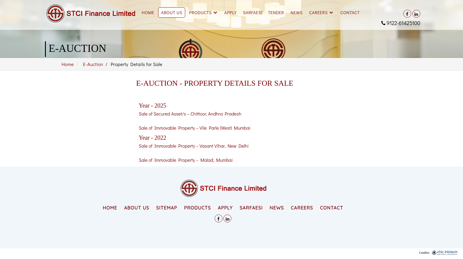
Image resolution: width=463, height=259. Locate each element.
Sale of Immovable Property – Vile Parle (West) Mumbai (194, 128)
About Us (172, 12)
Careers (318, 12)
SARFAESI (253, 12)
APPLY (225, 208)
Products (200, 12)
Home (148, 12)
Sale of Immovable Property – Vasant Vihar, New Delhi (194, 146)
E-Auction (93, 64)
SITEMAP (166, 208)
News (296, 12)
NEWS (277, 208)
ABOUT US (136, 208)
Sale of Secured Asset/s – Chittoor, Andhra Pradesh (190, 113)
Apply (230, 12)
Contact (350, 12)
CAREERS (302, 208)
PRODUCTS (197, 208)
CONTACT (331, 208)
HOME (110, 208)
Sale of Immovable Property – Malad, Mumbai (186, 160)
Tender (276, 12)
